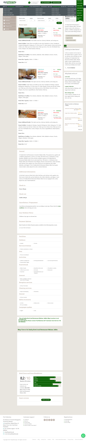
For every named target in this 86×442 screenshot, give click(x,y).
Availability (8, 14)
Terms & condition (28, 423)
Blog (39, 439)
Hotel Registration (68, 419)
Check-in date (22, 18)
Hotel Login (79, 5)
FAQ (53, 439)
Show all (80, 129)
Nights (31, 18)
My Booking (79, 0)
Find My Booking (56, 2)
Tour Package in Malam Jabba (58, 10)
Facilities (8, 20)
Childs (57, 18)
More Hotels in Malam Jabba (33, 10)
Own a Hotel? (80, 10)
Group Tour (43, 439)
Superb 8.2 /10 (69, 38)
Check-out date (40, 18)
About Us (26, 421)
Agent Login (79, 15)
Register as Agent (79, 18)
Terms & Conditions (79, 439)
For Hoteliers (80, 3)
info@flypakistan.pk (9, 432)
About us (34, 439)
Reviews (7, 29)
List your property (46, 2)
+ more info (40, 36)
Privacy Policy (27, 422)
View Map (8, 23)
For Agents (79, 13)
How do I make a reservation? (30, 425)
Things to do (9, 26)
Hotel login (67, 421)
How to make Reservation (61, 439)
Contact (49, 439)
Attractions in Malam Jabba (46, 10)
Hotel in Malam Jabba (70, 40)
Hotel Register (80, 8)
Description (8, 17)
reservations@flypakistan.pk (11, 434)
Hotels (4, 10)
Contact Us (26, 419)
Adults (49, 18)
